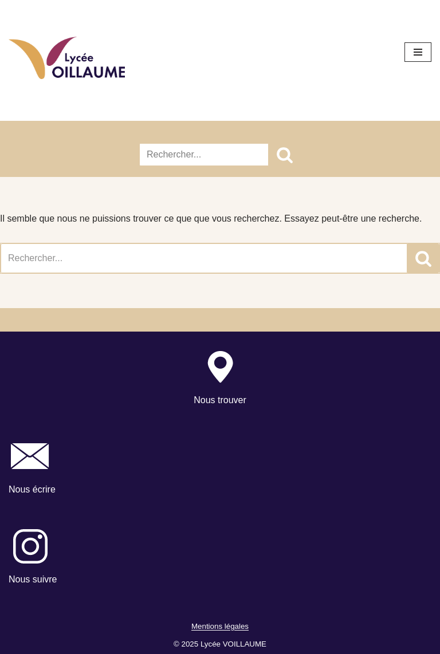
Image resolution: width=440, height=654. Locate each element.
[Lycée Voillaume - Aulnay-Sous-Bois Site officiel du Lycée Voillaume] (67, 58)
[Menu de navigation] (417, 52)
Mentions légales (220, 627)
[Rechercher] (204, 154)
